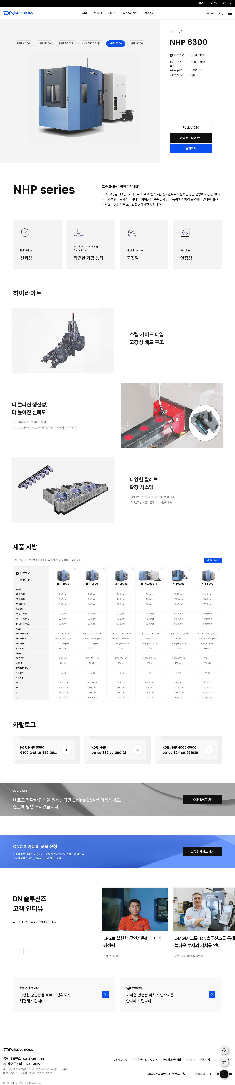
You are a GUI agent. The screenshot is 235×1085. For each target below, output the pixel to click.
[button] (27, 951)
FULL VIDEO (191, 127)
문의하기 (191, 148)
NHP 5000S (66, 43)
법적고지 (205, 1059)
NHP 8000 (136, 43)
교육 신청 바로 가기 (202, 851)
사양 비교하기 (213, 560)
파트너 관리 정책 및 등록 (145, 1059)
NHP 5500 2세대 (91, 43)
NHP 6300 (116, 43)
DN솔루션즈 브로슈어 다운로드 (166, 1074)
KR (209, 12)
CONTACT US (202, 799)
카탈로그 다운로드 (191, 138)
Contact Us (120, 1059)
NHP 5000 (44, 43)
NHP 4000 (23, 43)
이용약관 (191, 1059)
